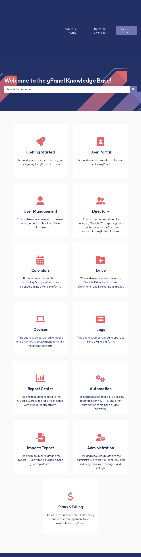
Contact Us (126, 12)
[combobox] (67, 53)
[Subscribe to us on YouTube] (134, 529)
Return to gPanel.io (100, 12)
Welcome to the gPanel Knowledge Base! (57, 44)
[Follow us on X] (110, 529)
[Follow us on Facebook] (102, 529)
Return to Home (70, 12)
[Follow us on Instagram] (118, 529)
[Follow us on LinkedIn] (126, 529)
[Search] (133, 53)
